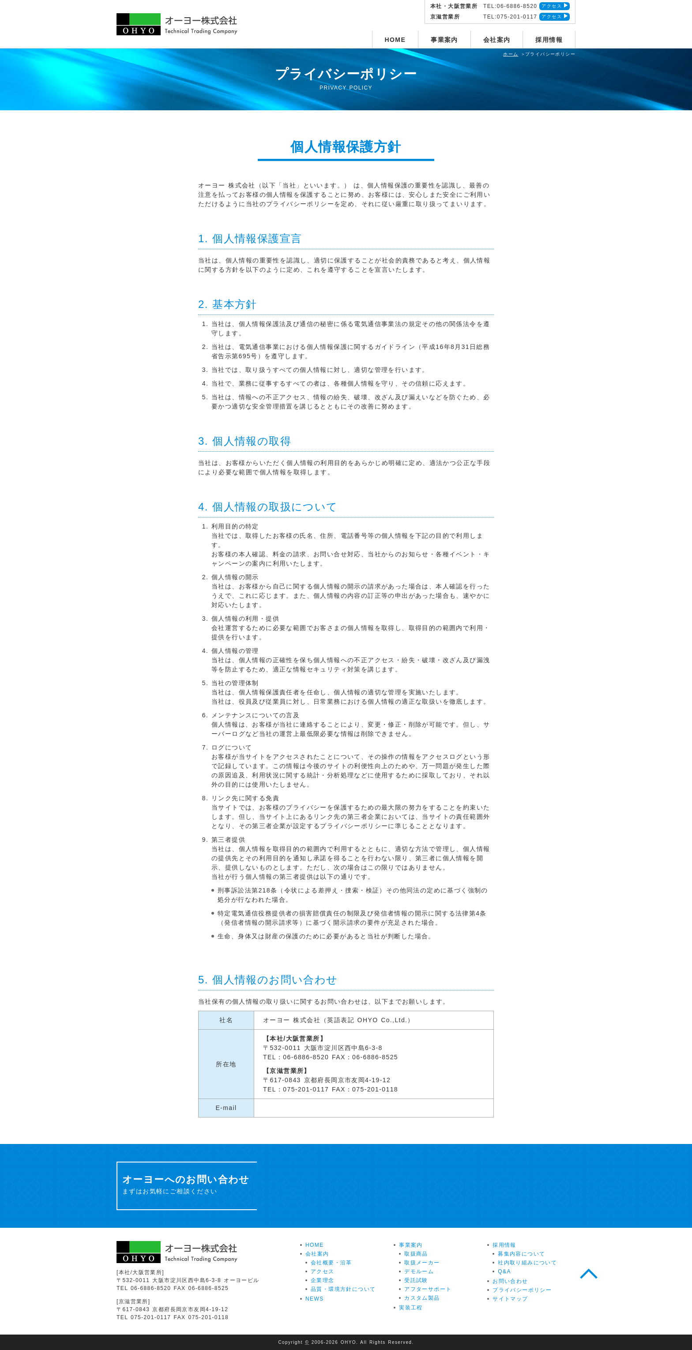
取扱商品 (416, 1254)
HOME (395, 39)
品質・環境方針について (343, 1289)
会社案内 (497, 39)
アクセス (552, 6)
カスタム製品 (422, 1298)
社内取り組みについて (527, 1263)
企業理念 (323, 1280)
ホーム (510, 54)
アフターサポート (427, 1289)
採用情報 (549, 39)
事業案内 (444, 39)
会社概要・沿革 (331, 1263)
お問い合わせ (510, 1281)
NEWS (314, 1299)
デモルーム (419, 1271)
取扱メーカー (422, 1263)
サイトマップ (510, 1299)
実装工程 (411, 1308)
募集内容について (521, 1254)
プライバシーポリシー (522, 1290)
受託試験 (416, 1280)
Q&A (504, 1271)
